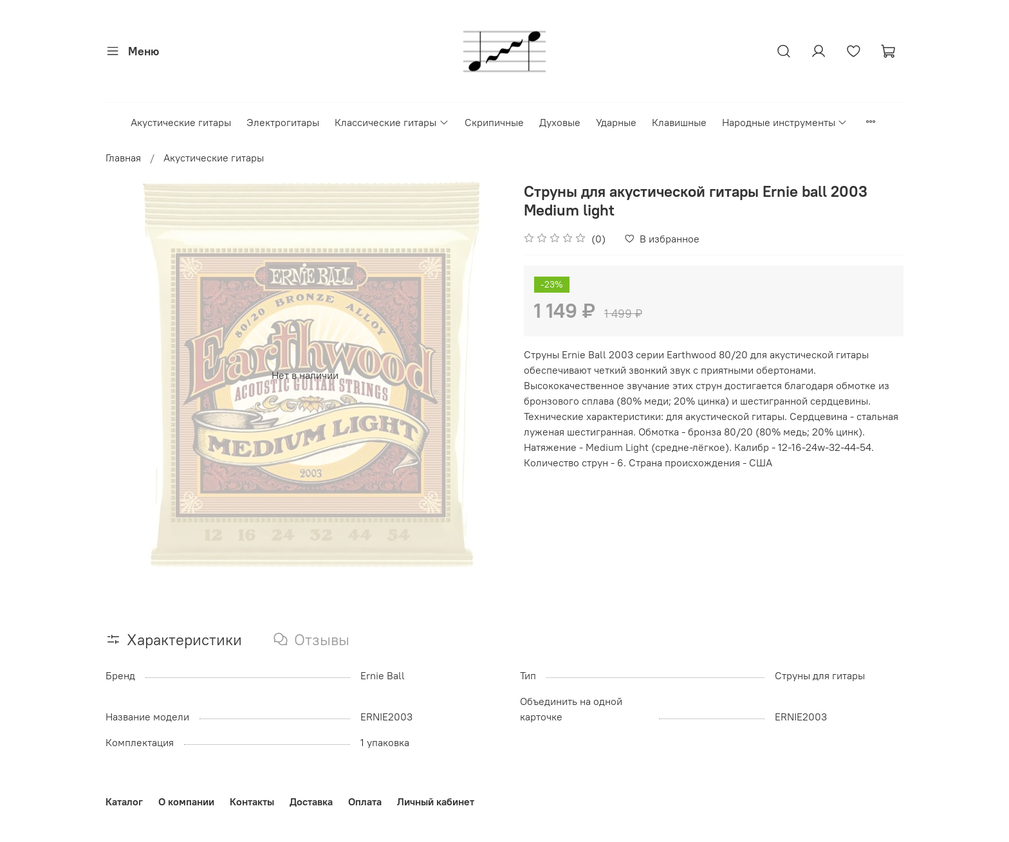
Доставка (311, 801)
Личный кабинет (435, 801)
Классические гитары (392, 122)
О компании (186, 801)
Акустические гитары (181, 122)
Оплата (365, 801)
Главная (123, 157)
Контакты (252, 801)
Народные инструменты (784, 122)
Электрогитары (282, 122)
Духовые (559, 122)
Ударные (616, 122)
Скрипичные (494, 122)
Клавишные (679, 122)
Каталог (124, 801)
